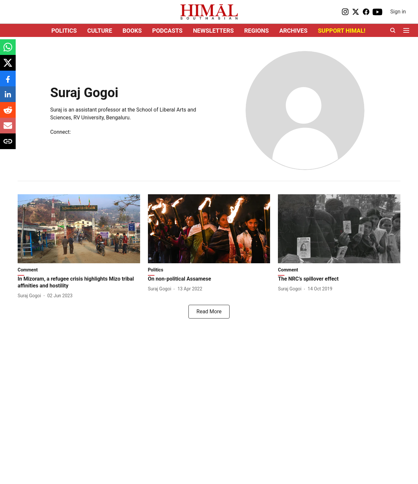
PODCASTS (167, 30)
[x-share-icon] (8, 66)
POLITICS (64, 30)
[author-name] (31, 295)
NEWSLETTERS (213, 30)
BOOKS (132, 30)
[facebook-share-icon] (8, 82)
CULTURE (99, 30)
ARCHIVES (293, 30)
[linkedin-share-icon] (8, 98)
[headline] (79, 282)
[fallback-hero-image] (79, 228)
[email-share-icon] (8, 129)
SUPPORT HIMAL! (341, 30)
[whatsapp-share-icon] (8, 50)
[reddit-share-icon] (8, 113)
